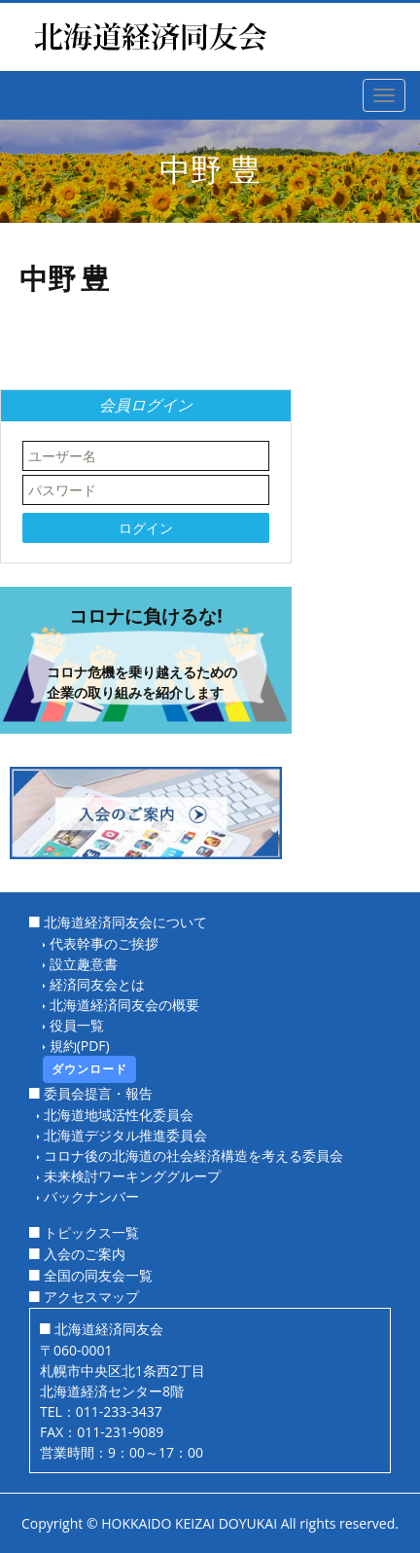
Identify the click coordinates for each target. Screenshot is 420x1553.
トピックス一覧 (91, 1232)
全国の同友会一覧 (98, 1275)
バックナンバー (91, 1196)
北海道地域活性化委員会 (118, 1114)
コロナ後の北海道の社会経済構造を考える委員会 (193, 1155)
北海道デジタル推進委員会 (125, 1135)
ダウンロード (89, 1069)
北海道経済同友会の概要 (124, 1004)
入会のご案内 (84, 1254)
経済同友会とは (97, 984)
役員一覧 (77, 1025)
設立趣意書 (84, 964)
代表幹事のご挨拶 (104, 943)
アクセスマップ (91, 1296)
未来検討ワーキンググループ (132, 1176)
